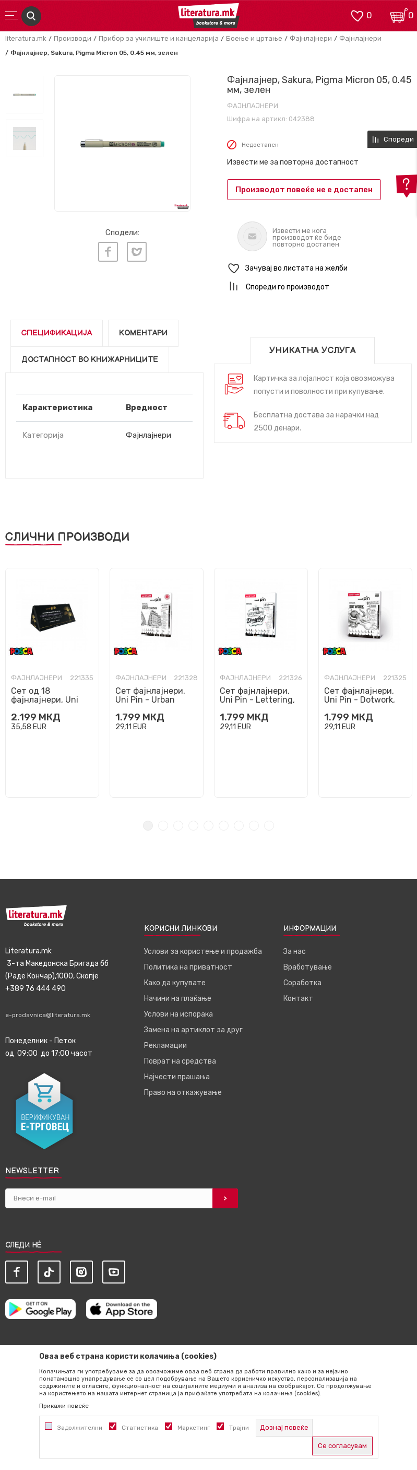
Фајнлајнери (311, 38)
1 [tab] (148, 826)
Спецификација (56, 333)
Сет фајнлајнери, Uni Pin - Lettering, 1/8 (257, 699)
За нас (294, 951)
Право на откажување (183, 1092)
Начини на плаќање (177, 998)
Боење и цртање (254, 38)
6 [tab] (224, 826)
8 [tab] (254, 826)
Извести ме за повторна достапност (293, 162)
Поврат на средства (180, 1061)
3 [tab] (178, 826)
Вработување (307, 967)
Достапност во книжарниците (89, 360)
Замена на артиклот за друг (193, 1029)
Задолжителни (79, 1428)
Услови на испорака (178, 1014)
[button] (319, 269)
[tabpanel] (52, 683)
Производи (72, 38)
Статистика (140, 1428)
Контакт (298, 998)
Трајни (239, 1428)
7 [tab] (239, 826)
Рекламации (165, 1045)
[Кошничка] (398, 15)
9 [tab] (269, 826)
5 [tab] (208, 826)
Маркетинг (193, 1428)
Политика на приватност (188, 967)
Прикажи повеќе (64, 1406)
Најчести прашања (177, 1076)
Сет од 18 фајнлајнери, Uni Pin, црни (44, 699)
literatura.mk (25, 38)
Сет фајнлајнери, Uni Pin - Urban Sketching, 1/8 (150, 699)
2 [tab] (163, 826)
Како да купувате (175, 982)
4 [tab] (193, 826)
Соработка (302, 982)
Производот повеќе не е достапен (304, 189)
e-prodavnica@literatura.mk (47, 1015)
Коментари (143, 333)
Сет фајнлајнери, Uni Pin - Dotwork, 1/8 (359, 699)
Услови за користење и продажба (203, 951)
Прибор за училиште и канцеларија (159, 38)
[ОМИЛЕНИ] (357, 15)
